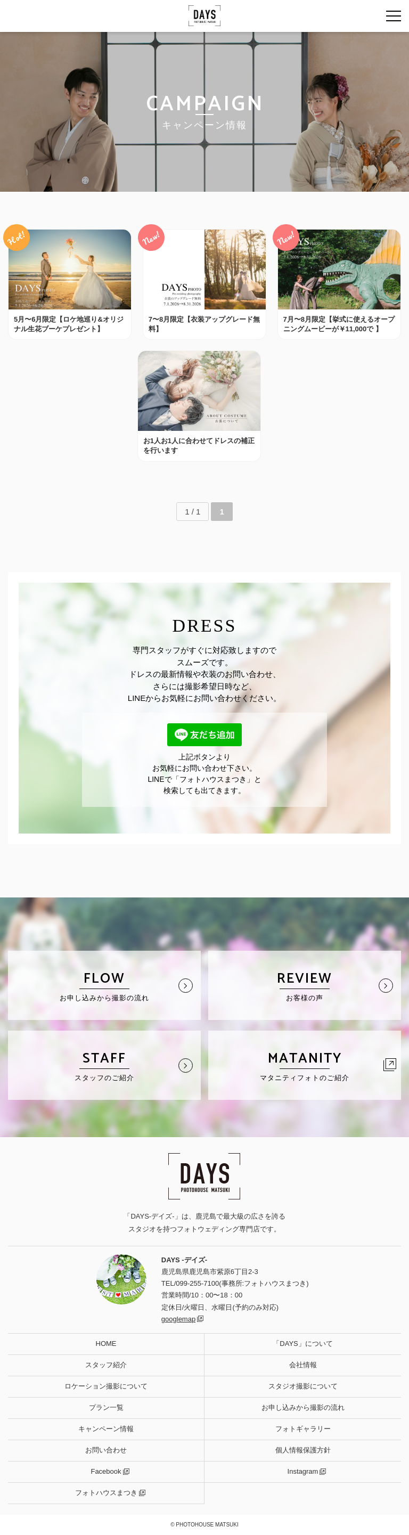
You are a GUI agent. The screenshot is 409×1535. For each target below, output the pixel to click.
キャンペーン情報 (106, 1429)
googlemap (178, 1319)
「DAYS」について (302, 1344)
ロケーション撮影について (106, 1386)
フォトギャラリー (303, 1429)
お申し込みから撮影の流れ (303, 1407)
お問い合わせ (106, 1450)
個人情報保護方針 (303, 1450)
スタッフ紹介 (106, 1365)
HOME (106, 1344)
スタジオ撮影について (303, 1386)
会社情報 (303, 1365)
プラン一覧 (106, 1407)
